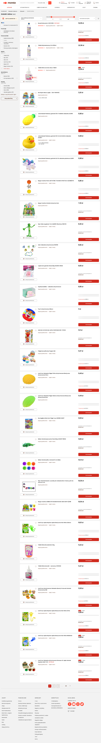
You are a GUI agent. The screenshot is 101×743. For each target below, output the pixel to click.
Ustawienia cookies (39, 717)
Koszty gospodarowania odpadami (40, 723)
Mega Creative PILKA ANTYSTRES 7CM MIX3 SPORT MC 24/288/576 (56, 180)
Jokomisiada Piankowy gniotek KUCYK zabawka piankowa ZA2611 (56, 158)
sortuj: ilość (3, 83)
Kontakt (72, 711)
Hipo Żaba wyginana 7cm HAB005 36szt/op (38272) (52, 224)
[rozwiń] (17, 78)
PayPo (3, 720)
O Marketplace (54, 701)
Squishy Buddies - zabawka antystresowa (49, 286)
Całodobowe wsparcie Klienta (24, 720)
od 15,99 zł (83, 35)
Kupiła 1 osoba (52, 140)
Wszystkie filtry (9, 98)
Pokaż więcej (5, 68)
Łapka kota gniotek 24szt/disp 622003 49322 (50, 266)
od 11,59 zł (83, 601)
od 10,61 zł (83, 535)
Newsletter (37, 705)
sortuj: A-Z (3, 52)
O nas (36, 701)
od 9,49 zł (83, 386)
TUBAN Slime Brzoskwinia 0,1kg (46, 545)
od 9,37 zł (83, 363)
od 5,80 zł (83, 193)
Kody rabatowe (38, 732)
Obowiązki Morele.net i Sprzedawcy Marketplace (57, 707)
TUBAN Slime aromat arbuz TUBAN (47, 67)
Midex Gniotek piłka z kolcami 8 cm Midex (49, 460)
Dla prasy (37, 713)
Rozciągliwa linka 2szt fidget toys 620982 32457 (51, 418)
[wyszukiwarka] (35, 2)
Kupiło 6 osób (60, 25)
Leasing (3, 724)
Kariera (36, 710)
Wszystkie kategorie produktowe (25, 713)
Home (36, 739)
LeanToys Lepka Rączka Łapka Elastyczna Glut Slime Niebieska (55, 635)
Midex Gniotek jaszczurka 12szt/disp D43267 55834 (52, 439)
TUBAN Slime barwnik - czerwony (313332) (49, 566)
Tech (36, 736)
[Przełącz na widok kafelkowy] (98, 18)
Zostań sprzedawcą (55, 703)
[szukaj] (49, 2)
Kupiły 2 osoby (52, 247)
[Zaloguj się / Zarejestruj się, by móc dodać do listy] (36, 23)
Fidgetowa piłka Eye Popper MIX (46, 351)
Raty (3, 722)
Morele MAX (4, 717)
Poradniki (20, 710)
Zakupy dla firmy (5, 727)
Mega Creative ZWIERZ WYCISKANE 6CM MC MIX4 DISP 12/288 (54, 501)
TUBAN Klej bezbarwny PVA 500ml (47, 45)
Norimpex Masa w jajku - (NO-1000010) (48, 92)
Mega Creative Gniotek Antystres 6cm (48, 203)
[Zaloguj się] (88, 2)
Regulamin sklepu (39, 720)
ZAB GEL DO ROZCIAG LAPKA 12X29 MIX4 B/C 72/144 (52, 330)
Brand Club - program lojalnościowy (7, 714)
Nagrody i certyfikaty (39, 708)
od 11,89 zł (83, 625)
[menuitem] (25, 7)
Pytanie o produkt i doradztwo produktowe (25, 716)
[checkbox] (9, 25)
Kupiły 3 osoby (52, 183)
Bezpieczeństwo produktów (41, 727)
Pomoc (20, 701)
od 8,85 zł (83, 299)
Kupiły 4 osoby (60, 47)
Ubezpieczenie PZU (6, 708)
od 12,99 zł (83, 82)
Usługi (3, 705)
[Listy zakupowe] (79, 2)
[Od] (53, 19)
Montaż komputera (6, 703)
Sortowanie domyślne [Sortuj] (84, 18)
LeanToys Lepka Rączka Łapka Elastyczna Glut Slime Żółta (54, 610)
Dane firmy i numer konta (40, 703)
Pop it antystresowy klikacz (45, 309)
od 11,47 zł (83, 578)
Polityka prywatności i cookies (41, 715)
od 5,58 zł (83, 126)
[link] (25, 7)
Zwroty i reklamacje (22, 705)
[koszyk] (96, 2)
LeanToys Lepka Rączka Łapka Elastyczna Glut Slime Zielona (54, 522)
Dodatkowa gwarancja (7, 701)
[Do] (68, 19)
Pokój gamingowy (39, 734)
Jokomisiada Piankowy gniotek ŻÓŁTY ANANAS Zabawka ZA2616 (55, 113)
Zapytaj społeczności (50, 25)
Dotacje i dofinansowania (40, 729)
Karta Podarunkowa (6, 710)
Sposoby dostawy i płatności (24, 703)
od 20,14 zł (83, 58)
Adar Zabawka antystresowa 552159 (48, 245)
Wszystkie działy (41, 2)
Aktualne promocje (22, 708)
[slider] (51, 17)
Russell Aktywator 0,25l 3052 (46, 23)
